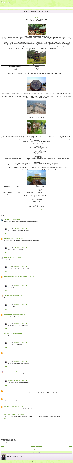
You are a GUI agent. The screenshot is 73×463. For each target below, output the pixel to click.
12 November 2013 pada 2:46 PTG (16, 352)
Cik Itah (6, 295)
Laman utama (36, 446)
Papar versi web (36, 449)
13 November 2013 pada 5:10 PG (17, 414)
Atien (5, 398)
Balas (5, 223)
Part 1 (36, 17)
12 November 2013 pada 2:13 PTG (18, 314)
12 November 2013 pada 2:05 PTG (15, 295)
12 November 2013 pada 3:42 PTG (20, 304)
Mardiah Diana (7, 314)
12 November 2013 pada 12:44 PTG (27, 276)
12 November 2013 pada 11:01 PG (16, 257)
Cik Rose (6, 371)
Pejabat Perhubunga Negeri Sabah (38, 209)
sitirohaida (6, 219)
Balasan (7, 226)
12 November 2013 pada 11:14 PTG (16, 406)
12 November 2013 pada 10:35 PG (16, 219)
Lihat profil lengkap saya (12, 458)
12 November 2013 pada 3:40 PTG (20, 228)
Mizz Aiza (6, 406)
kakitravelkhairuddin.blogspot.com (11, 276)
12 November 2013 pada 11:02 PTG (14, 398)
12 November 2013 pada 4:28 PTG (20, 323)
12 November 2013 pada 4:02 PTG (15, 371)
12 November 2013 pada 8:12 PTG (20, 390)
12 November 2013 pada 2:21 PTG (16, 333)
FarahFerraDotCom (8, 390)
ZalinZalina (6, 352)
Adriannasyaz (7, 238)
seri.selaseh (6, 333)
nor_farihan (6, 257)
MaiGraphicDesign (43, 461)
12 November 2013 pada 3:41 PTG (20, 285)
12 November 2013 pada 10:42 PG (17, 238)
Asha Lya (5, 2)
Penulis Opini (7, 414)
